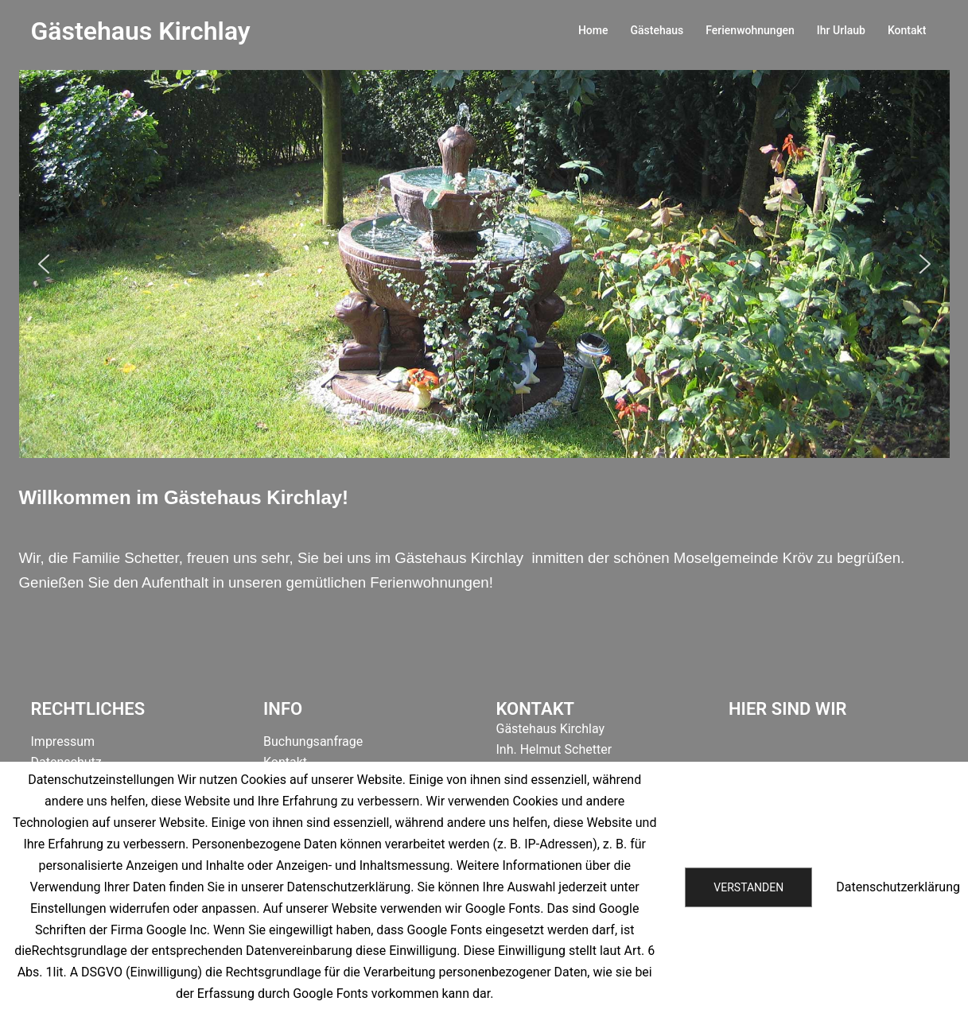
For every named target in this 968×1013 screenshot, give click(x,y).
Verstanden (748, 887)
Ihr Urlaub (841, 30)
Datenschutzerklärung (898, 887)
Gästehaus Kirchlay (141, 31)
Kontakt (907, 30)
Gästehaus (656, 30)
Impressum (63, 741)
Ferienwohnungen (750, 30)
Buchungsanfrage (313, 741)
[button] (43, 264)
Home (593, 30)
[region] (484, 264)
